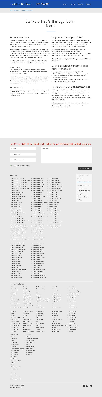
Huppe (37, 303)
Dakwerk (25, 315)
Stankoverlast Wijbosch (54, 218)
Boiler (12, 309)
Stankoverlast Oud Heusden (39, 269)
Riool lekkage (72, 305)
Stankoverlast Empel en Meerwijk (18, 269)
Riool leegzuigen (72, 303)
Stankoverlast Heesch (37, 198)
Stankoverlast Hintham (38, 210)
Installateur (38, 305)
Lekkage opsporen (56, 288)
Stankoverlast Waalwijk (54, 214)
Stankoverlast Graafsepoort (39, 186)
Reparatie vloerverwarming (75, 293)
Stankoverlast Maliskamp (38, 247)
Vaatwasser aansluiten (16, 360)
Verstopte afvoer (14, 370)
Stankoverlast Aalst (15, 190)
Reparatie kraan (72, 286)
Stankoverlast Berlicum (16, 198)
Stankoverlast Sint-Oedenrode (55, 186)
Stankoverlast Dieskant (16, 255)
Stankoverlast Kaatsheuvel (38, 216)
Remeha (54, 327)
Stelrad (12, 340)
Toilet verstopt (14, 356)
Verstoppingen (14, 369)
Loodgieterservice (56, 299)
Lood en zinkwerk (56, 291)
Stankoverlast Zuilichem (54, 227)
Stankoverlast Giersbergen (38, 182)
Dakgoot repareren (27, 297)
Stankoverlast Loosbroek (38, 239)
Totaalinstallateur (15, 358)
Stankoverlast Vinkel (53, 204)
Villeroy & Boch (29, 336)
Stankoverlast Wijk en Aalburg (55, 220)
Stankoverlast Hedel (37, 194)
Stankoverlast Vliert (53, 206)
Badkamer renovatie (15, 301)
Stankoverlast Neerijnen (38, 259)
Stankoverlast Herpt (37, 206)
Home (11, 10)
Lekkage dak (55, 286)
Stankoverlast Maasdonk (38, 241)
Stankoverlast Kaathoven (38, 214)
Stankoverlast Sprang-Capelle (55, 188)
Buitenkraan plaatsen (16, 317)
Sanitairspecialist (72, 329)
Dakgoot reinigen (27, 293)
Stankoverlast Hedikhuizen (39, 196)
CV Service (13, 331)
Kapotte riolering (40, 323)
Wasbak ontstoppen (30, 342)
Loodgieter (54, 293)
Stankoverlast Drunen (16, 259)
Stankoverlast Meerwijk (38, 249)
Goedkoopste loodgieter (28, 331)
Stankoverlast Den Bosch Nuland (18, 235)
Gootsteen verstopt (40, 291)
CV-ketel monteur (27, 286)
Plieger (53, 317)
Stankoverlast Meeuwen (38, 251)
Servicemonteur (14, 334)
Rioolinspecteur (72, 317)
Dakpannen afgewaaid (28, 309)
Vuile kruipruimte (30, 340)
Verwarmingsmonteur (16, 379)
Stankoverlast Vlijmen (53, 208)
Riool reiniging (72, 313)
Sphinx (12, 336)
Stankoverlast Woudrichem (55, 222)
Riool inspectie (72, 301)
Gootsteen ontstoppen (41, 288)
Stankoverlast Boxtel (15, 204)
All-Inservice (13, 295)
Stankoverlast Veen (53, 200)
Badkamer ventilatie (15, 303)
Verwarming (13, 375)
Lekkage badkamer (40, 331)
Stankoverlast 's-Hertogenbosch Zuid (19, 186)
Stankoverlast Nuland (37, 265)
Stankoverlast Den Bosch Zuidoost (18, 249)
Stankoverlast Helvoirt (38, 204)
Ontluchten (54, 313)
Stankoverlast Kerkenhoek (38, 225)
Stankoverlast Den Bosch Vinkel (18, 241)
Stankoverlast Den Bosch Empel (18, 222)
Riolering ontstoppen (74, 295)
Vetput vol (28, 334)
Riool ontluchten (73, 309)
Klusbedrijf (38, 325)
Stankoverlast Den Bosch (16, 216)
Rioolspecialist (72, 319)
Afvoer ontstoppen (15, 288)
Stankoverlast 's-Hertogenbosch (18, 178)
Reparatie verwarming (74, 291)
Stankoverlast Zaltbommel (54, 225)
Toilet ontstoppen (15, 350)
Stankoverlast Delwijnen (16, 214)
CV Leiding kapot (15, 329)
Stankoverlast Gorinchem (38, 184)
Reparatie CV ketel (56, 329)
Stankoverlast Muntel (37, 255)
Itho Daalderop (39, 319)
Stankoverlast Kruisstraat (38, 229)
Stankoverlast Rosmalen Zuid (39, 277)
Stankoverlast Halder (37, 192)
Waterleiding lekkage (30, 346)
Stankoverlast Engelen (16, 271)
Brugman (13, 315)
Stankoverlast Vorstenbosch (55, 210)
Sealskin (71, 331)
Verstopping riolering (15, 366)
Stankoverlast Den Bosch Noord (18, 233)
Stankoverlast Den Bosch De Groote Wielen (20, 220)
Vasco (12, 364)
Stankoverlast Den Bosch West (18, 245)
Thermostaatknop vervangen (17, 348)
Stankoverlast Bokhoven (16, 202)
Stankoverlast (14, 338)
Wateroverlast (29, 348)
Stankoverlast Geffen (15, 275)
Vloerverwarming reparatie (32, 338)
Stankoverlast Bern (15, 200)
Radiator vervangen (56, 323)
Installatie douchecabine (41, 309)
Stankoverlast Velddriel (54, 202)
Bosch (12, 313)
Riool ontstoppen (73, 311)
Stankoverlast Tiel (53, 192)
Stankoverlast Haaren (37, 188)
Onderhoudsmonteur (57, 311)
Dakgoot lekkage (26, 291)
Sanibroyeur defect (73, 325)
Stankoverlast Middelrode (38, 253)
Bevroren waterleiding (16, 307)
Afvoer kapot (14, 286)
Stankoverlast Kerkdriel (38, 222)
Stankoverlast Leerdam (38, 233)
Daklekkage (25, 307)
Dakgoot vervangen (27, 303)
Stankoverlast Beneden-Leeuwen (18, 196)
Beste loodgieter (14, 305)
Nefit (53, 305)
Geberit (24, 327)
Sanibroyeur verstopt (73, 327)
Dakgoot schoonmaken (28, 299)
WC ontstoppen (29, 352)
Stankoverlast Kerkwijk (38, 227)
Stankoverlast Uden (53, 194)
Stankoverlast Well (53, 216)
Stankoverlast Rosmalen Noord (40, 275)
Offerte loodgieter (56, 307)
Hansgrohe (38, 297)
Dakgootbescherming (28, 305)
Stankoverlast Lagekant (38, 231)
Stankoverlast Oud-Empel (38, 271)
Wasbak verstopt (29, 344)
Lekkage (38, 329)
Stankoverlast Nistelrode (38, 263)
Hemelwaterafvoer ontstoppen (43, 299)
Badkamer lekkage (15, 299)
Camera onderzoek (15, 321)
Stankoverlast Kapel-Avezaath (39, 218)
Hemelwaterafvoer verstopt (42, 301)
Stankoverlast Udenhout (54, 196)
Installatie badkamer (40, 307)
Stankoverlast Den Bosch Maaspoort (19, 229)
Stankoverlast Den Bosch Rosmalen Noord (20, 237)
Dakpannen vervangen (28, 311)
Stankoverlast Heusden (38, 208)
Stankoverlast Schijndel (54, 180)
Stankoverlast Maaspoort (38, 243)
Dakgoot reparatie (27, 295)
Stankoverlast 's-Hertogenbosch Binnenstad (21, 180)
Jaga (37, 321)
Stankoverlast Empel (15, 267)
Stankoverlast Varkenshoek (55, 198)
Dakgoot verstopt (27, 301)
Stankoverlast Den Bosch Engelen (18, 225)
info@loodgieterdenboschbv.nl (84, 181)
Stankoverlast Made (37, 245)
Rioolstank (71, 321)
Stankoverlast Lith (37, 235)
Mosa (53, 303)
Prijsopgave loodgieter (57, 319)
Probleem (54, 321)
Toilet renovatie (14, 352)
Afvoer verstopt (14, 291)
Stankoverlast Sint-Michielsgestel (56, 184)
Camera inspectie (15, 319)
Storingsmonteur (15, 344)
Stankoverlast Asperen (16, 194)
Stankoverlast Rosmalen (38, 273)
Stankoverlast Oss (37, 267)
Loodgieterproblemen (57, 295)
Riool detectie (72, 299)
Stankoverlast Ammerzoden (17, 192)
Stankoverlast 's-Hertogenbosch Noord (23, 10)
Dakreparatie (26, 313)
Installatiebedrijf (39, 315)
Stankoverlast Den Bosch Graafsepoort (19, 227)
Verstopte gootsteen (15, 372)
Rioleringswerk (72, 297)
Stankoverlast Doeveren (16, 257)
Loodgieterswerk (56, 301)
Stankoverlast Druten (15, 261)
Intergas (38, 317)
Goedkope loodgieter (41, 286)
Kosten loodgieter (40, 327)
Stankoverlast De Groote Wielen (18, 212)
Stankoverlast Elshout (16, 265)
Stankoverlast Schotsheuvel (55, 182)
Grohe (37, 293)
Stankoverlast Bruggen (16, 208)
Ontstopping (55, 315)
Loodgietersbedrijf (56, 297)
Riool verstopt (72, 315)
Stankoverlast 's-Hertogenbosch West (19, 184)
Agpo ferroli (13, 293)
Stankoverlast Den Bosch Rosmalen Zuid (20, 239)
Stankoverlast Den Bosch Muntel (18, 231)
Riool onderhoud (73, 307)
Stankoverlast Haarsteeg (38, 190)
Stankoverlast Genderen (38, 178)
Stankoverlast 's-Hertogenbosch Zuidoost (20, 188)
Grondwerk (38, 295)
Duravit (24, 317)
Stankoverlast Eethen (15, 263)
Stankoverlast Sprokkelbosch (55, 190)
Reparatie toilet (72, 288)
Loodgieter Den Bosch (21, 4)
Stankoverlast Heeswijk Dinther (40, 202)
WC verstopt (28, 354)
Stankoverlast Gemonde (16, 277)
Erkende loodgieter (27, 319)
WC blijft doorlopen (30, 350)
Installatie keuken (40, 311)
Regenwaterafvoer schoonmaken (59, 325)
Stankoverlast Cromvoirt (16, 210)
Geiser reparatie (26, 329)
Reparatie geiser (55, 331)
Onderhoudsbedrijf (56, 309)
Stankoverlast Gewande (38, 180)
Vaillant (12, 362)
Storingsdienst (14, 342)
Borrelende (13, 311)
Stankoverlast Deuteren (16, 253)
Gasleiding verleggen (27, 325)
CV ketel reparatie (15, 325)
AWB (12, 297)
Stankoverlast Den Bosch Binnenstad (19, 218)
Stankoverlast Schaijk (53, 178)
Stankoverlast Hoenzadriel (38, 212)
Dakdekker (25, 288)
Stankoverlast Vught (53, 212)
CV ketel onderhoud (15, 323)
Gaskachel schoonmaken (28, 323)
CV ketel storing (14, 327)
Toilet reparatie (14, 354)
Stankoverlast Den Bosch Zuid (17, 247)
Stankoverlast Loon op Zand (39, 237)
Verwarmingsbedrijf (15, 377)
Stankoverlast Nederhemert (39, 257)
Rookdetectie (72, 323)
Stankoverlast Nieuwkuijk (38, 261)
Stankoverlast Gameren (16, 273)
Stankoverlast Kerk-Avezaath (39, 220)
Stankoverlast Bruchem (16, 206)
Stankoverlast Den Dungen (17, 251)
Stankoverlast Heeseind (38, 200)
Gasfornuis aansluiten (28, 321)
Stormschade (14, 346)
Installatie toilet (39, 313)
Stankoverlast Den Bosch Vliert (18, 243)
